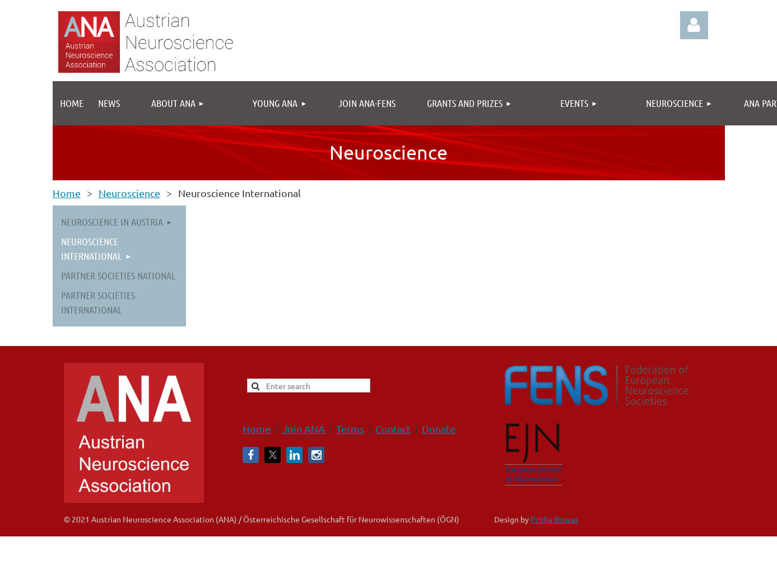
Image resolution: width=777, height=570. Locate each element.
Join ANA (303, 428)
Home (67, 193)
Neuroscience (129, 193)
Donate (438, 428)
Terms (350, 428)
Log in (694, 25)
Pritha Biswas (554, 519)
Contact (393, 428)
